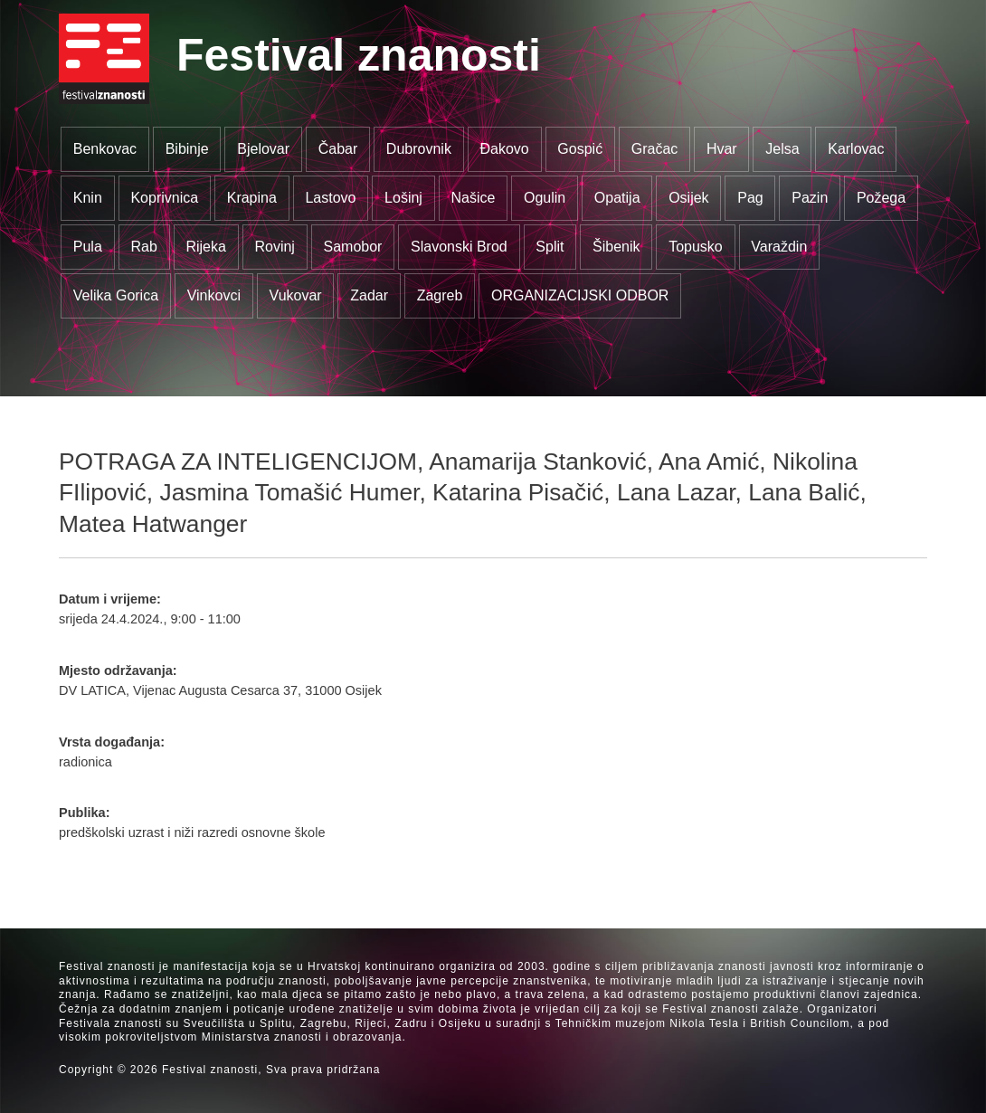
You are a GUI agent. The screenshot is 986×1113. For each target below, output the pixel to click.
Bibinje (187, 149)
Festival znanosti (358, 55)
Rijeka (205, 246)
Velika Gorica (115, 295)
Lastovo (330, 197)
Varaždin (779, 246)
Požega (881, 197)
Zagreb (440, 295)
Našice (473, 197)
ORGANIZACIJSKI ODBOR (579, 295)
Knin (87, 197)
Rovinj (274, 246)
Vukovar (296, 295)
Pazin (810, 197)
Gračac (654, 149)
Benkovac (105, 149)
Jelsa (782, 149)
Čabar (338, 149)
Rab (143, 246)
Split (550, 246)
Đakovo (503, 149)
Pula (87, 246)
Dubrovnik (418, 149)
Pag (750, 197)
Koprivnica (164, 197)
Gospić (579, 149)
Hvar (721, 149)
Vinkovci (214, 295)
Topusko (695, 246)
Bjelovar (263, 149)
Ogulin (544, 197)
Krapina (252, 197)
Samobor (353, 246)
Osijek (688, 197)
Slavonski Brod (459, 246)
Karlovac (856, 149)
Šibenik (616, 246)
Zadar (369, 295)
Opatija (617, 197)
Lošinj (403, 197)
